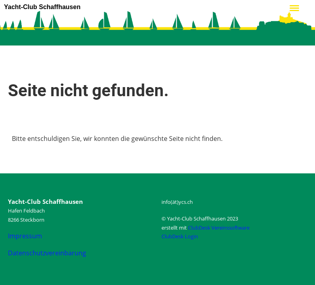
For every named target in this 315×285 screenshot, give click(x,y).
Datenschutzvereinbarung (47, 253)
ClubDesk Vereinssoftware (219, 227)
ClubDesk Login (179, 236)
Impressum (25, 236)
